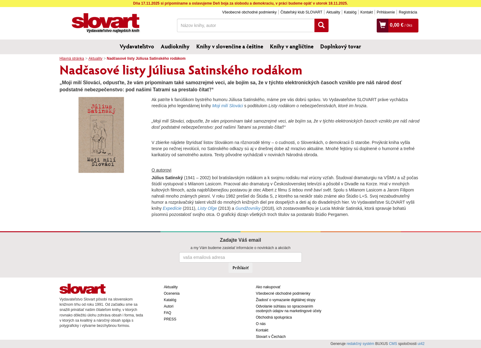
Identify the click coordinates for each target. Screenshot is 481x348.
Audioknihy (175, 46)
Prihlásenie (386, 12)
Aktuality (333, 12)
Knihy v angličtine (292, 46)
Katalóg (350, 12)
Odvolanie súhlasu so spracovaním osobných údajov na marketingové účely (288, 308)
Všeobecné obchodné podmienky (249, 12)
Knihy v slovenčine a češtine (229, 46)
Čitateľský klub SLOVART (301, 12)
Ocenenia (171, 293)
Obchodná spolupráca (274, 317)
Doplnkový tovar (340, 46)
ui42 (421, 344)
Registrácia (408, 12)
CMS (393, 344)
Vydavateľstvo (137, 46)
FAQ (167, 313)
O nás (261, 324)
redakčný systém (360, 344)
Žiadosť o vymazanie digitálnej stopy (285, 300)
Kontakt (366, 12)
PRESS (170, 319)
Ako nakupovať (268, 287)
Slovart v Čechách (271, 337)
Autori (168, 306)
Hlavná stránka (72, 58)
